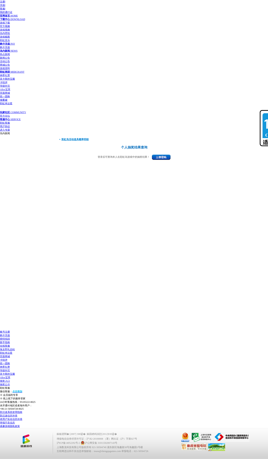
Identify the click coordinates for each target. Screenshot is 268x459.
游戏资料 (5, 68)
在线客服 (5, 345)
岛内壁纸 (5, 33)
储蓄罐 (3, 99)
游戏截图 (5, 36)
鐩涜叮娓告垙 (26, 441)
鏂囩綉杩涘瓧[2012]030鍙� (102, 434)
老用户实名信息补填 (11, 419)
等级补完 (5, 85)
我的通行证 (6, 12)
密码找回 (5, 338)
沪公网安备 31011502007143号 (99, 443)
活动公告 (5, 61)
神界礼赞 (5, 75)
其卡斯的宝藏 (7, 78)
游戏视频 (5, 29)
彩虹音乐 (5, 40)
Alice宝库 (5, 89)
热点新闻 (5, 54)
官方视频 (5, 26)
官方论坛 (5, 115)
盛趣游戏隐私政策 (10, 426)
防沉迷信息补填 (8, 415)
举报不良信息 (7, 422)
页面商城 (5, 92)
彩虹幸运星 (6, 103)
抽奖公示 (5, 384)
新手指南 (5, 342)
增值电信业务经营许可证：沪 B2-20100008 (80, 438)
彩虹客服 (5, 122)
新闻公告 (5, 57)
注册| (2, 1)
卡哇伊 (3, 82)
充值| (2, 5)
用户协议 (5, 126)
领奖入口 (5, 381)
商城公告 (5, 64)
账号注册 (5, 331)
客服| (2, 8)
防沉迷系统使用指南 (11, 412)
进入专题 (5, 129)
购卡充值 (5, 47)
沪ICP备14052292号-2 (68, 442)
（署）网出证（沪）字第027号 (120, 438)
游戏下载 (5, 22)
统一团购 (5, 96)
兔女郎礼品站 (7, 349)
